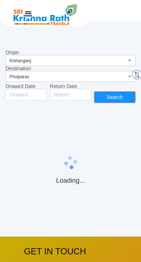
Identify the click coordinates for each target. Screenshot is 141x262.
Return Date (63, 86)
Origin (12, 52)
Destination (18, 68)
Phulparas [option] (19, 76)
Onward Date (20, 86)
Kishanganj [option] (20, 60)
